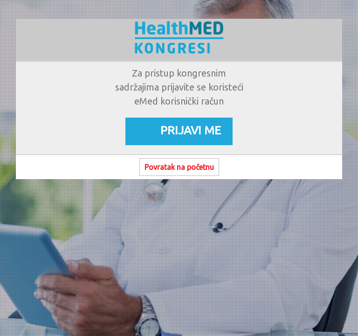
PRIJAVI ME (190, 130)
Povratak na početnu (179, 167)
